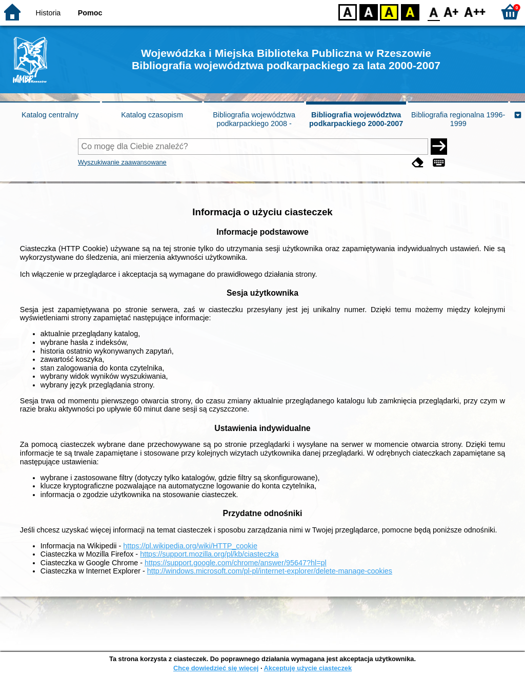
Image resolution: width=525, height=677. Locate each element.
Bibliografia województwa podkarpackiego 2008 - (254, 119)
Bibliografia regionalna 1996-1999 (458, 119)
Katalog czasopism (152, 115)
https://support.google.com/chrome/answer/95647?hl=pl (236, 563)
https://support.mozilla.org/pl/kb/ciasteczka (209, 554)
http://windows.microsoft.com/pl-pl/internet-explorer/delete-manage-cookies (269, 571)
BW (368, 11)
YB (388, 11)
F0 (433, 11)
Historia (48, 13)
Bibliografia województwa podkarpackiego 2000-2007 (356, 119)
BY (410, 11)
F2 (475, 11)
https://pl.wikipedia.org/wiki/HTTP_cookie (190, 546)
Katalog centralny (50, 115)
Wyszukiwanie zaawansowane (122, 162)
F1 (451, 11)
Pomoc (90, 13)
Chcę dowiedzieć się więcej (215, 668)
